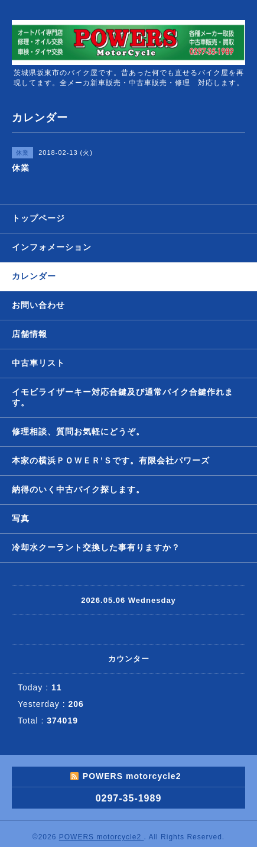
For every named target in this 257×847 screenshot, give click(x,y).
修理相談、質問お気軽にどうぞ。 (78, 431)
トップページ (38, 218)
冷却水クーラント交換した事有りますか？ (96, 547)
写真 (21, 518)
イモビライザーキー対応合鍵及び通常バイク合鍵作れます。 (122, 397)
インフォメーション (52, 247)
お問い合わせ (38, 305)
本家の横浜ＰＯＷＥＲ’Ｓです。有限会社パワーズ (111, 460)
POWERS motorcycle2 (101, 837)
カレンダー (34, 276)
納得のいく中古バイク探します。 (78, 489)
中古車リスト (38, 363)
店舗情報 (29, 334)
